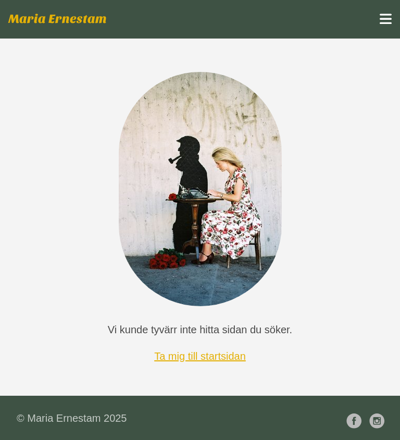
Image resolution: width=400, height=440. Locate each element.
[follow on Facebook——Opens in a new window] (356, 418)
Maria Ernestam (57, 19)
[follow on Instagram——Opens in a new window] (379, 418)
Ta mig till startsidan (200, 356)
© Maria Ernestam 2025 (72, 418)
